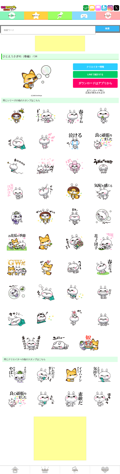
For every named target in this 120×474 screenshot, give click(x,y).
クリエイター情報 (95, 67)
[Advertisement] (60, 43)
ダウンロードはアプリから (95, 83)
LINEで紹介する (95, 74)
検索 (107, 28)
